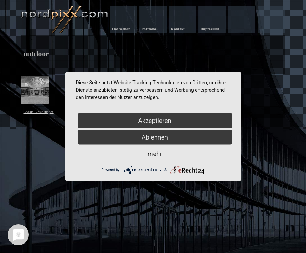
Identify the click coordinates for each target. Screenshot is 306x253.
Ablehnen (155, 137)
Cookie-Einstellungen (39, 112)
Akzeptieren (154, 120)
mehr (155, 153)
